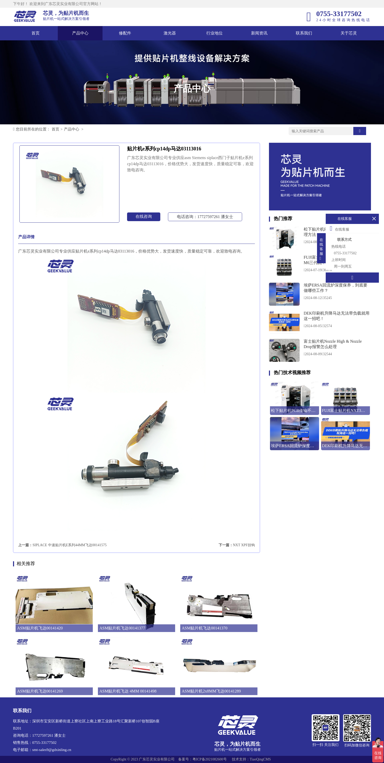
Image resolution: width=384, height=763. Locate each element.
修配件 (125, 33)
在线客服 (339, 228)
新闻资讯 (259, 33)
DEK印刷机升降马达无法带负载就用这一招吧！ (336, 316)
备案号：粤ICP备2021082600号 (202, 759)
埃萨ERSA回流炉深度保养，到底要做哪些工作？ (335, 288)
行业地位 (214, 33)
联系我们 (304, 33)
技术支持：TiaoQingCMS (251, 759)
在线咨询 (143, 216)
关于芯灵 (349, 33)
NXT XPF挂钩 (244, 545)
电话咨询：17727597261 (205, 216)
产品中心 (80, 33)
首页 (35, 33)
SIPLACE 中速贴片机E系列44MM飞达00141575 (69, 545)
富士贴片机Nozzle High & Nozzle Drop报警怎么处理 (333, 344)
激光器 (170, 33)
